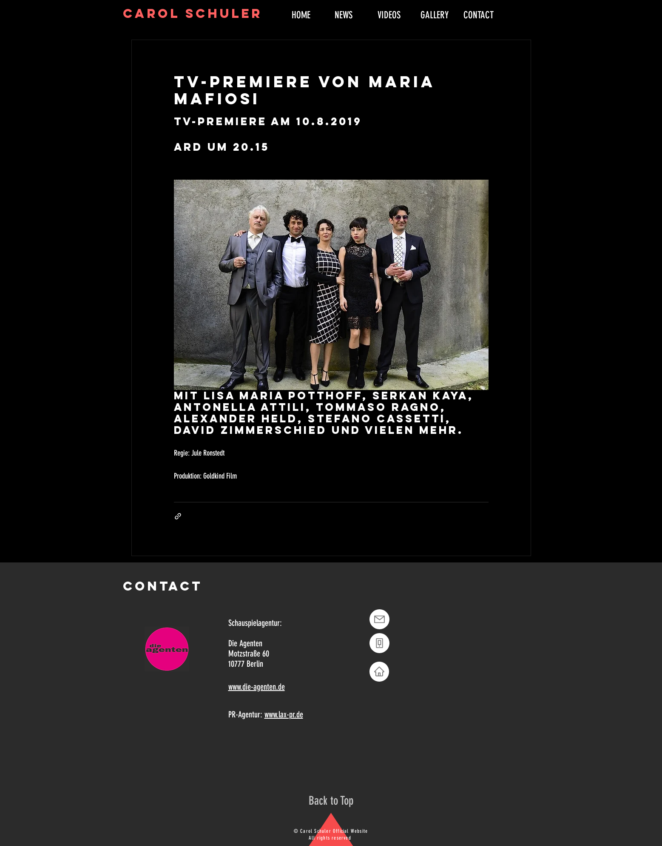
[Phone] (379, 643)
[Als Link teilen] (178, 516)
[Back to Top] (331, 800)
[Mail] (379, 619)
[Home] (379, 672)
